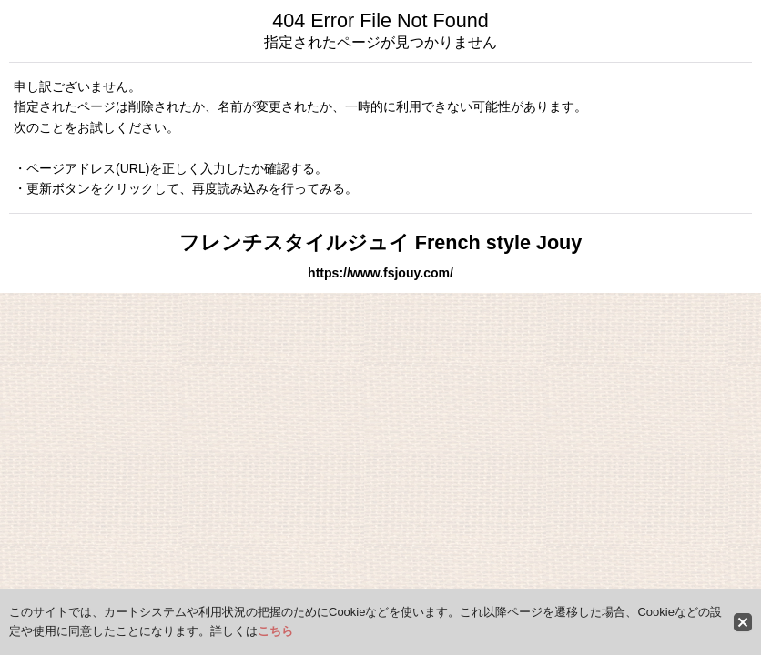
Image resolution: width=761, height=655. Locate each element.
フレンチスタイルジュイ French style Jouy (381, 242)
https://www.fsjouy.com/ (380, 273)
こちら (275, 631)
